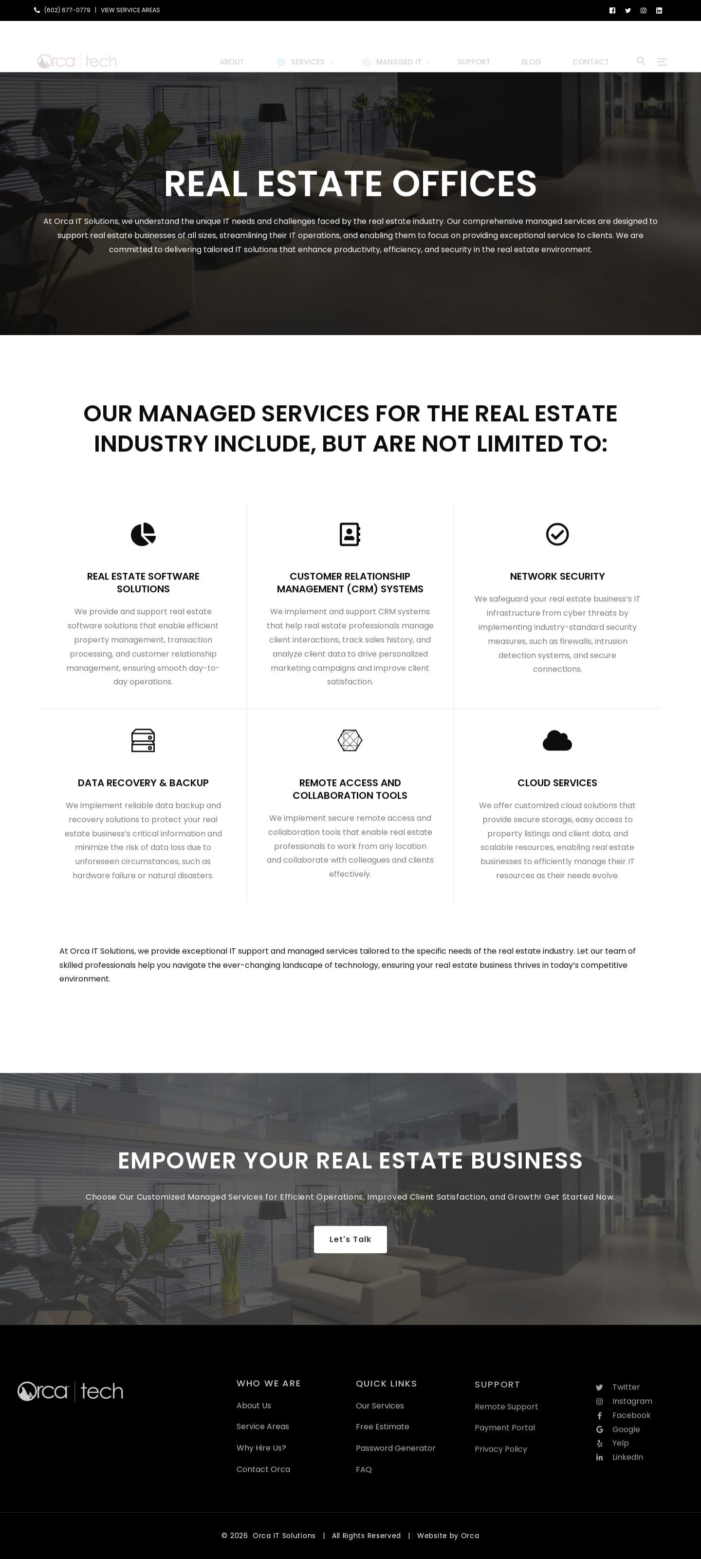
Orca (470, 1535)
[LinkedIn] (659, 10)
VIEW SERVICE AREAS (130, 10)
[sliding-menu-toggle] (662, 46)
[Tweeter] (628, 10)
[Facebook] (612, 10)
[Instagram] (643, 10)
